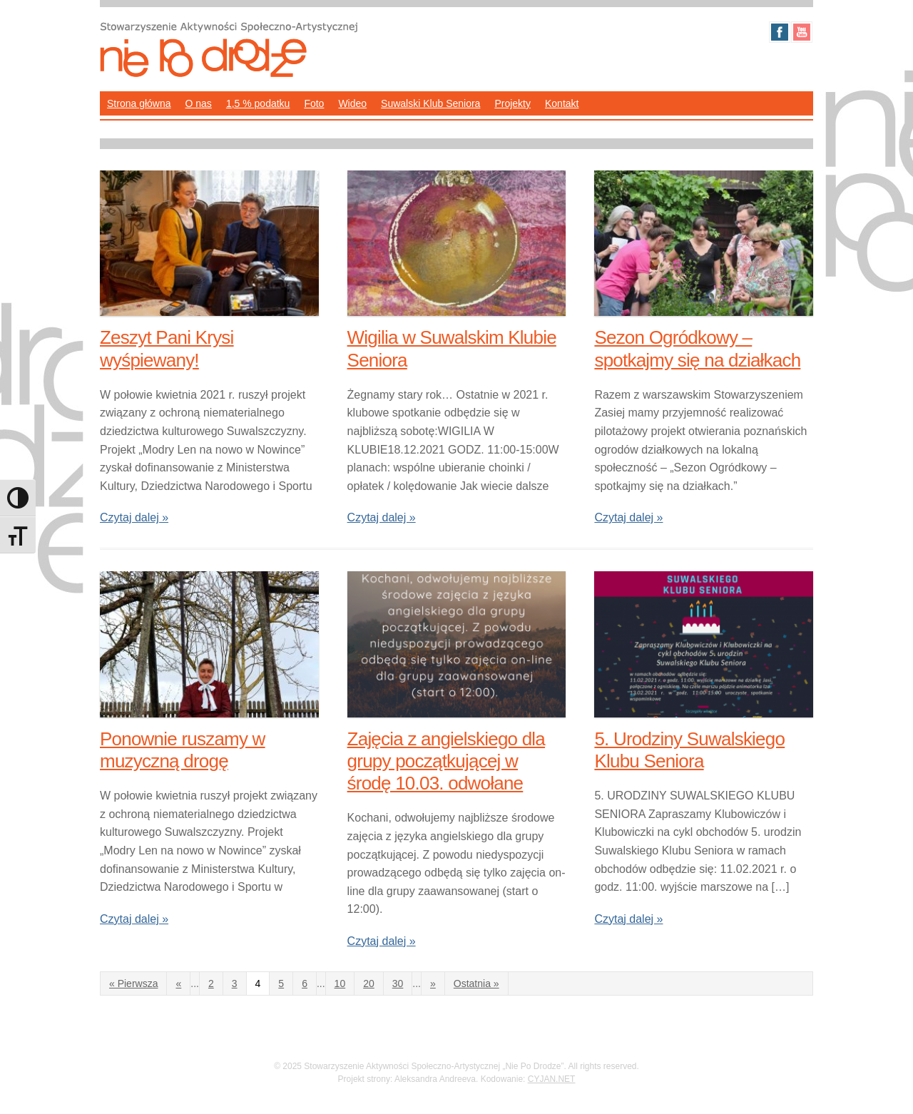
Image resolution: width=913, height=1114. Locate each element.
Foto (314, 103)
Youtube (801, 32)
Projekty (512, 103)
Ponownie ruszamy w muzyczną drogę (182, 750)
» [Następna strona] (433, 983)
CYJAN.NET (552, 1079)
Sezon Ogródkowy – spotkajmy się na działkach (697, 348)
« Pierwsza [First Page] (133, 983)
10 (340, 983)
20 (368, 983)
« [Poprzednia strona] (178, 983)
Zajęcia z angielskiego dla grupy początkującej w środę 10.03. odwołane (446, 761)
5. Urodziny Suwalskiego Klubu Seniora (689, 750)
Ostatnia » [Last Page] (476, 983)
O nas (198, 103)
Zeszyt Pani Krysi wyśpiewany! (167, 348)
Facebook (779, 32)
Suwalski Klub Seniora (430, 103)
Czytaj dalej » (134, 517)
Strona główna (139, 103)
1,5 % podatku (258, 103)
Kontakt (561, 103)
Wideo (352, 103)
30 (398, 983)
